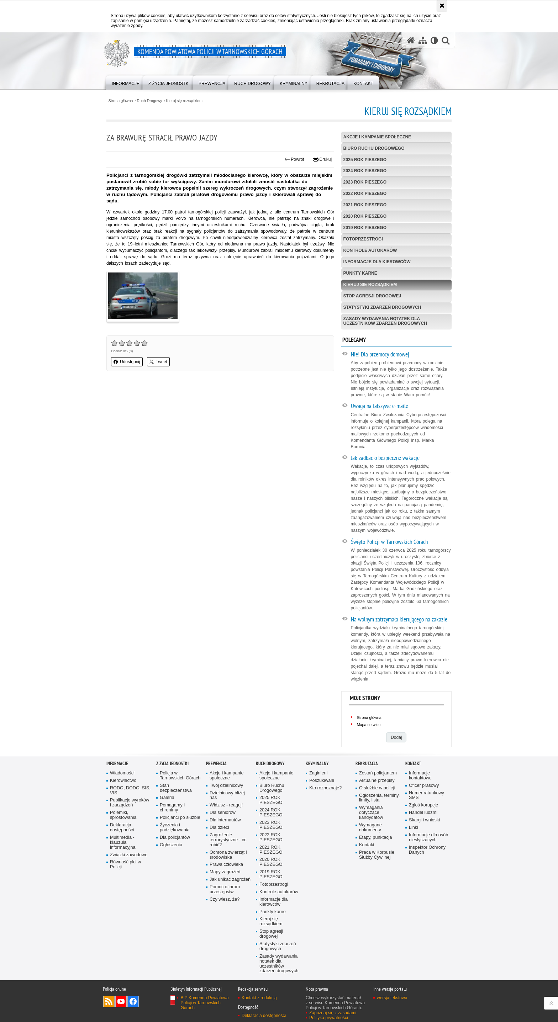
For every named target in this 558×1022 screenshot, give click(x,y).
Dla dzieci (219, 827)
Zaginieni (318, 773)
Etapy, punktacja (375, 837)
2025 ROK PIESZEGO (364, 159)
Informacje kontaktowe (420, 775)
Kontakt (366, 845)
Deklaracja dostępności (122, 827)
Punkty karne (360, 273)
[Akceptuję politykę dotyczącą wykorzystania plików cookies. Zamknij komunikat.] (442, 5)
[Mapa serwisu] (422, 40)
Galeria (167, 797)
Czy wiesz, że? (224, 899)
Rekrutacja (367, 764)
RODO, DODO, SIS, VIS (130, 790)
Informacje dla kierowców (377, 261)
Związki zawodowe (128, 855)
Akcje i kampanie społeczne (377, 136)
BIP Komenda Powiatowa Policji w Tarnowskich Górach (204, 1002)
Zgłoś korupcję (423, 805)
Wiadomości (122, 773)
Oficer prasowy (424, 785)
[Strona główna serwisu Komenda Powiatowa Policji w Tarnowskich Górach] (411, 40)
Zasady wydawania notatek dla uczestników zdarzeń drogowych (385, 321)
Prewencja (216, 764)
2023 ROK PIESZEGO (364, 182)
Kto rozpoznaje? (325, 788)
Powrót (294, 159)
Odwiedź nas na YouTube (121, 1001)
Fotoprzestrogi (363, 239)
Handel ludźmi (423, 812)
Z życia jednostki (172, 764)
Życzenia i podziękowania (175, 827)
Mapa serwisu (369, 724)
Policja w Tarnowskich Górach (180, 775)
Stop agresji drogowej (372, 295)
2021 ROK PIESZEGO (364, 204)
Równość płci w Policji (125, 864)
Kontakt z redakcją (259, 997)
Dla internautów (225, 820)
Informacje (117, 764)
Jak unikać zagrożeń (230, 879)
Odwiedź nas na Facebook (133, 1001)
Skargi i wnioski (424, 820)
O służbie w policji (377, 788)
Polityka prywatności (328, 1017)
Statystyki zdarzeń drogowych (382, 307)
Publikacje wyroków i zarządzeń (129, 802)
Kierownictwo (123, 780)
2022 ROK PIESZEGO (364, 193)
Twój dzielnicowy (226, 785)
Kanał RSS (109, 1001)
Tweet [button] (158, 361)
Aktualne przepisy (377, 780)
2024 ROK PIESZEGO (364, 170)
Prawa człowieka (226, 864)
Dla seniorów (223, 812)
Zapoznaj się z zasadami (332, 1012)
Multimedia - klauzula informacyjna (123, 842)
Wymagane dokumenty (370, 827)
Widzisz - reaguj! (226, 805)
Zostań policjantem (378, 773)
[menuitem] (125, 82)
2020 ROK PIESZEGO (364, 216)
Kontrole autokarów (370, 250)
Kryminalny (317, 764)
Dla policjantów (175, 837)
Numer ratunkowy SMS (426, 795)
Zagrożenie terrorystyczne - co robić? (228, 840)
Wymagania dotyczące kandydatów (371, 812)
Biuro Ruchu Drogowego (374, 148)
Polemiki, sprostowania (123, 815)
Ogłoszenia (171, 845)
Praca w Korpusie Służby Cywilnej (376, 855)
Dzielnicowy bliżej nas (227, 795)
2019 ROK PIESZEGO (364, 227)
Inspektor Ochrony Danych (427, 850)
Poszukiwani (321, 780)
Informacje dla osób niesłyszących (428, 837)
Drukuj (322, 159)
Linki (413, 827)
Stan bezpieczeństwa (176, 788)
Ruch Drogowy (149, 101)
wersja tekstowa (392, 997)
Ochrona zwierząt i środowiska (228, 855)
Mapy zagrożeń (225, 872)
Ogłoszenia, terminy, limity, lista (379, 798)
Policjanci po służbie (180, 817)
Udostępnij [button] (127, 361)
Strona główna (120, 101)
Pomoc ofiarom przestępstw (225, 889)
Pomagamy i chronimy (172, 807)
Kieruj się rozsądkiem (184, 101)
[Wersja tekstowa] (434, 40)
